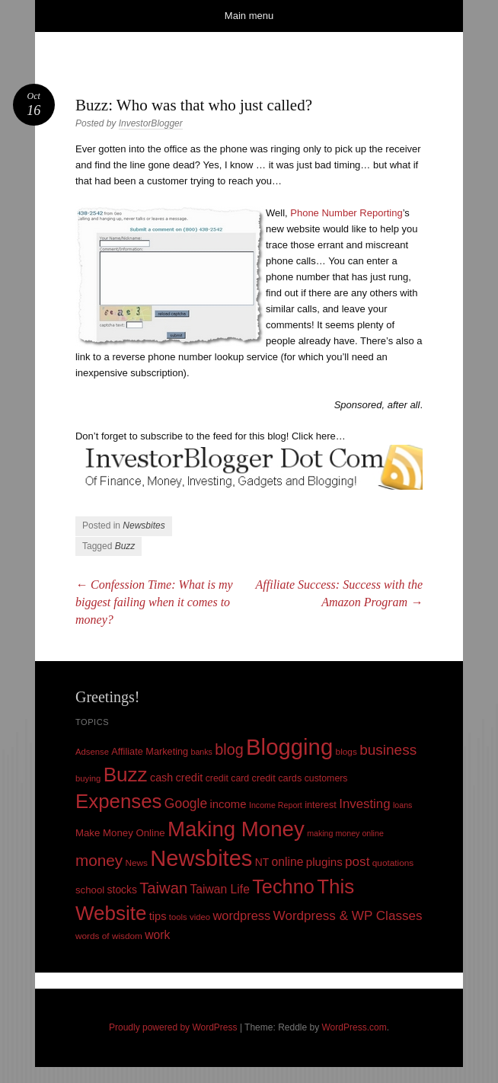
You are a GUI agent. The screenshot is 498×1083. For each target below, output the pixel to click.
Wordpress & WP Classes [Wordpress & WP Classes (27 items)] (348, 916)
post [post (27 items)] (357, 862)
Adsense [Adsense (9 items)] (92, 751)
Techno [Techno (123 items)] (283, 886)
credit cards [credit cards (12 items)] (277, 778)
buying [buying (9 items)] (88, 778)
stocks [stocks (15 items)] (122, 889)
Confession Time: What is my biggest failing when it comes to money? (154, 602)
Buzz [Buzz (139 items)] (126, 774)
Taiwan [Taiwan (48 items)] (163, 888)
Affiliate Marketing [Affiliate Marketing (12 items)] (149, 751)
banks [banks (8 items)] (201, 751)
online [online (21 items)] (288, 861)
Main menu (249, 15)
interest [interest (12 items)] (321, 804)
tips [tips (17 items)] (158, 916)
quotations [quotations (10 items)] (393, 863)
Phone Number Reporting (346, 213)
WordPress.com (354, 1027)
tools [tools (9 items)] (178, 917)
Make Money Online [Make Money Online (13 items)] (120, 833)
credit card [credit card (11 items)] (228, 778)
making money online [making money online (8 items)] (345, 833)
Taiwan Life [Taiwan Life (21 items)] (219, 889)
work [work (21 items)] (157, 934)
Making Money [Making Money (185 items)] (236, 829)
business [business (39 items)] (388, 750)
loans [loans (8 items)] (402, 805)
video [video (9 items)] (200, 917)
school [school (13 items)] (89, 890)
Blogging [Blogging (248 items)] (289, 746)
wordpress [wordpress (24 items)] (241, 915)
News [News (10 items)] (136, 863)
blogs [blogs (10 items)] (346, 751)
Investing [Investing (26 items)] (364, 804)
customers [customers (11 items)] (326, 778)
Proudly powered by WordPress (173, 1027)
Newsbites (143, 525)
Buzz (125, 546)
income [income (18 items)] (228, 804)
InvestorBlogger (151, 123)
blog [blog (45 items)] (229, 749)
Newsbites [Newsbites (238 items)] (201, 858)
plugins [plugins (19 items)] (324, 861)
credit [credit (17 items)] (189, 778)
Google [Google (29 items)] (185, 803)
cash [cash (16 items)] (161, 778)
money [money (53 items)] (99, 860)
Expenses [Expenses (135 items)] (118, 801)
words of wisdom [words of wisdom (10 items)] (108, 936)
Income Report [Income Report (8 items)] (275, 805)
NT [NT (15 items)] (262, 862)
